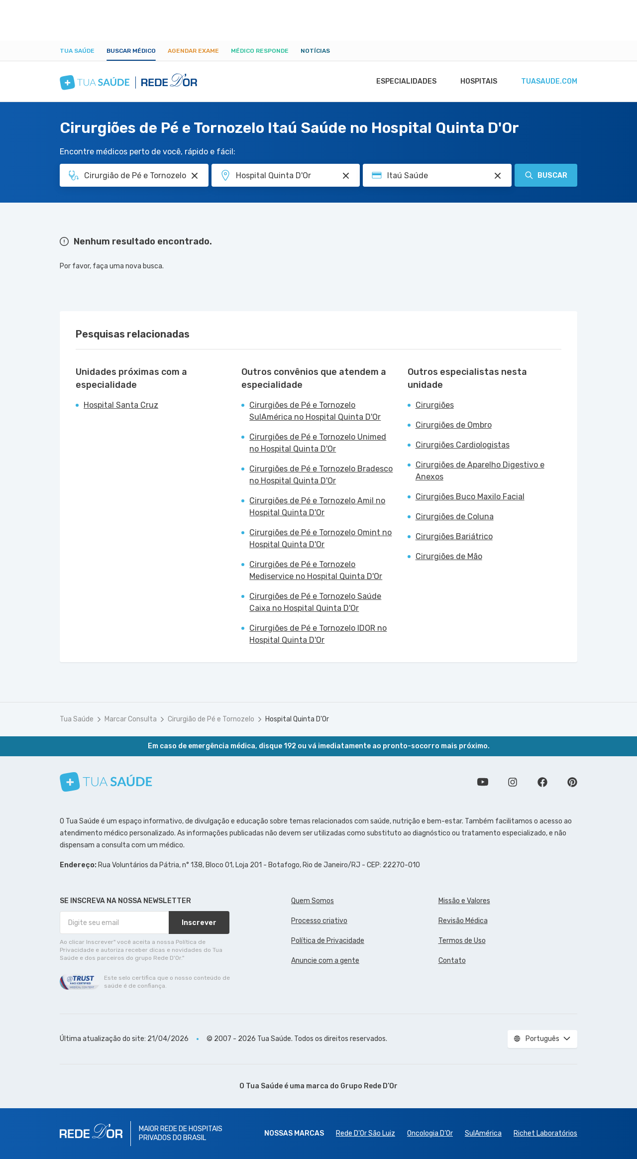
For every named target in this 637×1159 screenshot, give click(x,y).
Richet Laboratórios (545, 1133)
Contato (452, 960)
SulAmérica (483, 1133)
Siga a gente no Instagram (513, 782)
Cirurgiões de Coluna (455, 516)
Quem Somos (312, 901)
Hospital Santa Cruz (121, 405)
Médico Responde (260, 50)
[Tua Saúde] (106, 782)
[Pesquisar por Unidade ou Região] (346, 176)
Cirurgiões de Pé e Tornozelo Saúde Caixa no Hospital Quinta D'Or (315, 602)
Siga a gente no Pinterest (572, 782)
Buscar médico (131, 50)
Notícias (315, 50)
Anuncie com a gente (325, 960)
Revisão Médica (463, 921)
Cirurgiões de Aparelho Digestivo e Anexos (480, 470)
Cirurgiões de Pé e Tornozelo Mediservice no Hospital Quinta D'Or (315, 570)
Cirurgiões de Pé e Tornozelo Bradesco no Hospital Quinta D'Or (321, 474)
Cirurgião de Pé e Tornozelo (211, 719)
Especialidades (401, 81)
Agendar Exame (193, 50)
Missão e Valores (464, 901)
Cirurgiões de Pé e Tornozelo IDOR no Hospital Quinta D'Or (318, 634)
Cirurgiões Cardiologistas (463, 445)
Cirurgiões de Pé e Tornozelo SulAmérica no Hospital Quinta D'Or (315, 411)
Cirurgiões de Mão (449, 556)
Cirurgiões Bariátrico (454, 536)
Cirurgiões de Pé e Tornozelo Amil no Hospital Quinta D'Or (317, 506)
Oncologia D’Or (430, 1133)
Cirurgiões (435, 405)
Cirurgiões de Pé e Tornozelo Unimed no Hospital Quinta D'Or (317, 443)
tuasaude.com (548, 81)
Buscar (546, 175)
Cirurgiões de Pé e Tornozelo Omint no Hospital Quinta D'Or (320, 538)
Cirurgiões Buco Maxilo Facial (470, 496)
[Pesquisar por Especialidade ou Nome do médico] (195, 176)
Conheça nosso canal (483, 782)
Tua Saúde (77, 50)
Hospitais (476, 81)
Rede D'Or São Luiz (365, 1133)
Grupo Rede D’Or (369, 1086)
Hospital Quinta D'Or (297, 719)
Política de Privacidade (327, 940)
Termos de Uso (462, 940)
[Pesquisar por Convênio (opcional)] (498, 176)
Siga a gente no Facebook (542, 782)
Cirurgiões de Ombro (454, 425)
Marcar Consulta (131, 719)
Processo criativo (319, 921)
